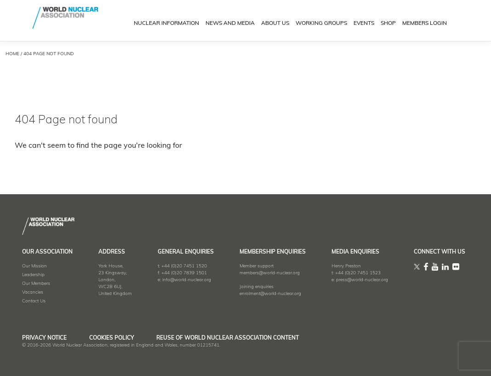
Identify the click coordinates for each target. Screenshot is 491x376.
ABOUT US (275, 24)
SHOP (388, 24)
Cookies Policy (113, 338)
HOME (12, 54)
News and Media (230, 24)
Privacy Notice (44, 338)
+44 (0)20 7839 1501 (184, 273)
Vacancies (32, 292)
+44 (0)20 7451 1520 (184, 266)
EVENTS (364, 24)
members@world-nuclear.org (270, 273)
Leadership (33, 275)
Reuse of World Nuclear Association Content (231, 338)
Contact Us (34, 301)
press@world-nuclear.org (362, 280)
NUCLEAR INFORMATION (166, 24)
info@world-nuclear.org (186, 280)
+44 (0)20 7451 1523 (358, 273)
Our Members (36, 283)
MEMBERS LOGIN (424, 24)
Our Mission (34, 266)
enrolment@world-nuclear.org (270, 293)
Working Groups (321, 24)
